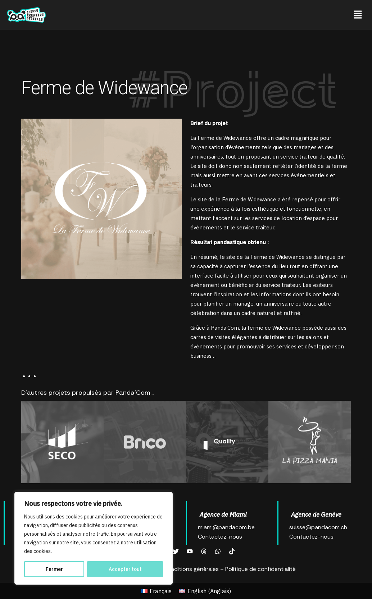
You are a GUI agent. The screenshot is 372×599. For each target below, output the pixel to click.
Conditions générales (191, 569)
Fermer (54, 569)
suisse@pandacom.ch (318, 527)
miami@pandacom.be (226, 527)
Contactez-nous (220, 536)
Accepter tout (125, 569)
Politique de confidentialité (260, 569)
